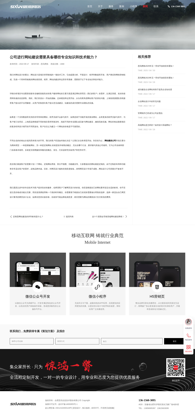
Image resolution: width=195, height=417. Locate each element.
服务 (111, 6)
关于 (100, 6)
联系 (156, 6)
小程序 (133, 6)
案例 (121, 6)
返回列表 (69, 216)
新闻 (145, 6)
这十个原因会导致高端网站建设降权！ (110, 216)
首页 (89, 6)
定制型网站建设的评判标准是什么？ (26, 216)
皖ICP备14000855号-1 (67, 404)
